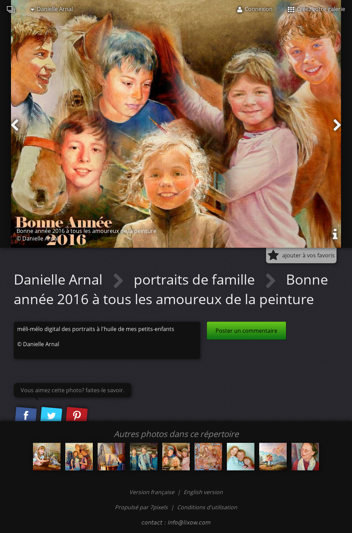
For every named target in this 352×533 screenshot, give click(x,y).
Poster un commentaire (246, 330)
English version (203, 492)
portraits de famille (196, 279)
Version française (152, 492)
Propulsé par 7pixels (141, 507)
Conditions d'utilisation (207, 507)
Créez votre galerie (316, 9)
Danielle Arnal (52, 9)
